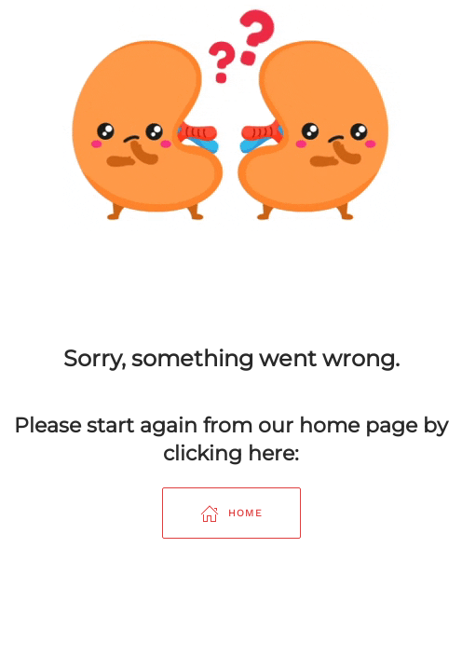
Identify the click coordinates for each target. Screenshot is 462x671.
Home (231, 513)
